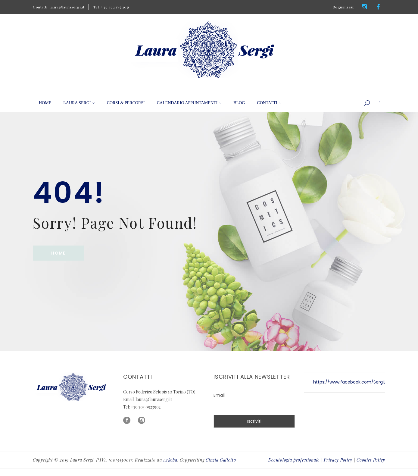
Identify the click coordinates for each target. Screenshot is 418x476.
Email (219, 395)
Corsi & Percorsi (126, 103)
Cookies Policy (371, 460)
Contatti (269, 103)
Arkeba (170, 460)
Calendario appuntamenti (189, 103)
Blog (239, 103)
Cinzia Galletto (221, 460)
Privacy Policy (338, 460)
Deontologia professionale (294, 460)
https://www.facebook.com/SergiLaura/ (355, 382)
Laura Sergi (79, 103)
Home (45, 103)
